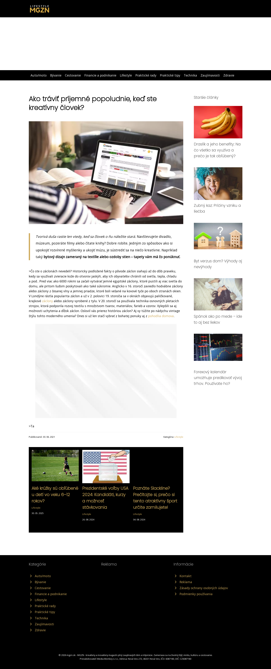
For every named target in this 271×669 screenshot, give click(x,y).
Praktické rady (145, 75)
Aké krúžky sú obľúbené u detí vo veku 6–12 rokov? (55, 494)
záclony (47, 301)
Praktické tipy (170, 75)
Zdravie (228, 75)
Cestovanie (73, 75)
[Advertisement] (136, 43)
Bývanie (55, 75)
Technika (190, 75)
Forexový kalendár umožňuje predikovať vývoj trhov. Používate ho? (218, 377)
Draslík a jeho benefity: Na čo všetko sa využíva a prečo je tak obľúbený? (217, 150)
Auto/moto (39, 75)
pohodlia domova (161, 316)
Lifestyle (126, 75)
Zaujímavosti (210, 75)
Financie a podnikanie (100, 75)
